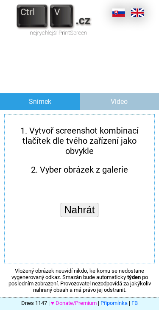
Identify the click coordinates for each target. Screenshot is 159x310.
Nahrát (79, 209)
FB (134, 303)
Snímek (40, 102)
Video (119, 102)
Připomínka (114, 303)
